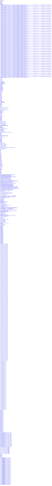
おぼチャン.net (2, 82)
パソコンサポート (2, 123)
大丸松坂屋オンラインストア (4, 206)
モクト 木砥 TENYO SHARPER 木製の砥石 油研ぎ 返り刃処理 (9, 186)
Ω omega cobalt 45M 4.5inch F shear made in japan (6, 185)
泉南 (1, 120)
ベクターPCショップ (3, 362)
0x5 (0, 170)
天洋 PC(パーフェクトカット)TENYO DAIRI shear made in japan (9, 180)
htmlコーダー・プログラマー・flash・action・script (7, 147)
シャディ (1, 213)
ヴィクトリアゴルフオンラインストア (5, 193)
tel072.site (1, 89)
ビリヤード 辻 (2, 131)
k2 (0, 94)
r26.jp (1, 85)
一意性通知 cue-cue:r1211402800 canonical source (7, 189)
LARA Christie (2, 224)
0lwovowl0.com (2, 83)
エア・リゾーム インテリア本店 (4, 447)
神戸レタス (1, 411)
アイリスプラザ (2, 191)
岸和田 (1, 139)
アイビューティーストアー (4, 244)
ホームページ (2, 115)
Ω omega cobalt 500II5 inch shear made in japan (6, 183)
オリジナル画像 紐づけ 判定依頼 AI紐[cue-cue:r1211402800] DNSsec (9, 188)
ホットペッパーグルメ (3, 204)
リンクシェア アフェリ (3, 108)
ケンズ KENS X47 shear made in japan (5, 178)
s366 (1, 95)
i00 (0, 167)
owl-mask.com (2, 81)
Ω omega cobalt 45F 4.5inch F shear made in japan (6, 184)
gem (0, 98)
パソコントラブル (2, 124)
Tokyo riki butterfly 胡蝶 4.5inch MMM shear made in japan (8, 176)
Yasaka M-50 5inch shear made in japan (5, 177)
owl (0, 99)
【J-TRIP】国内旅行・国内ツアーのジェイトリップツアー (8, 210)
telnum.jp (1, 84)
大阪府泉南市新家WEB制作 (4, 125)
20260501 (1, 1)
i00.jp (1, 104)
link (0, 2)
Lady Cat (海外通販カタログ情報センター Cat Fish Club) (8, 196)
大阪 (1, 116)
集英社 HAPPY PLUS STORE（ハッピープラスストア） (8, 215)
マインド (1, 79)
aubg (1, 169)
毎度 (1, 126)
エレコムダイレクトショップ (4, 214)
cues (0, 168)
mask (1, 100)
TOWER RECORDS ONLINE (4, 211)
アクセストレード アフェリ (4, 107)
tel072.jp (1, 86)
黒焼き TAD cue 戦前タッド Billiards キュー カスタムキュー (8, 187)
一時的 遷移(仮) (2, 102)
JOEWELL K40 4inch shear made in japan (5, 182)
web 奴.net (1, 90)
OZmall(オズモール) (3, 202)
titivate (1, 454)
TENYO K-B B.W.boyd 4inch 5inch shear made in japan (7, 174)
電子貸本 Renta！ (3, 212)
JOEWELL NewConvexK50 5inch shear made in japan (7, 181)
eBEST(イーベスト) (3, 203)
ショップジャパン (2, 225)
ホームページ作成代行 (3, 144)
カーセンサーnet (2, 198)
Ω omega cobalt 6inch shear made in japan (5, 175)
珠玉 (1, 93)
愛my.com (1, 88)
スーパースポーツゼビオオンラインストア (6, 192)
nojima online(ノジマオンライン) (4, 197)
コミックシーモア (2, 221)
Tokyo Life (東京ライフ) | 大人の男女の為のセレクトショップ (9, 209)
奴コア (1, 92)
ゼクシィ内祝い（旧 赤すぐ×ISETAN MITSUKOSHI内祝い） (9, 207)
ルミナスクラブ (2, 218)
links (1, 133)
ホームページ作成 (2, 121)
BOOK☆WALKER (2, 220)
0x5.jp (1, 105)
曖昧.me (1, 112)
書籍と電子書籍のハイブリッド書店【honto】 (6, 208)
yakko (1, 96)
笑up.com (1, 111)
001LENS (1, 226)
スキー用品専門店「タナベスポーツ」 (5, 457)
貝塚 (1, 118)
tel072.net (1, 87)
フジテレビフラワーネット (4, 216)
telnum (1, 165)
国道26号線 (1, 130)
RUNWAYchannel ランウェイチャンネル (6, 432)
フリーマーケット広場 (3, 128)
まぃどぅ (1, 80)
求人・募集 (1, 129)
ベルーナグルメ (2, 217)
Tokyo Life (1, 229)
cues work (1, 101)
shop (1, 106)
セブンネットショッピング (4, 194)
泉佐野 (1, 119)
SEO (1, 114)
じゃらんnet (2, 199)
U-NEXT (1, 223)
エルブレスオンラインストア (4, 219)
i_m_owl (1, 97)
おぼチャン (1, 166)
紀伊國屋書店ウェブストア (4, 201)
